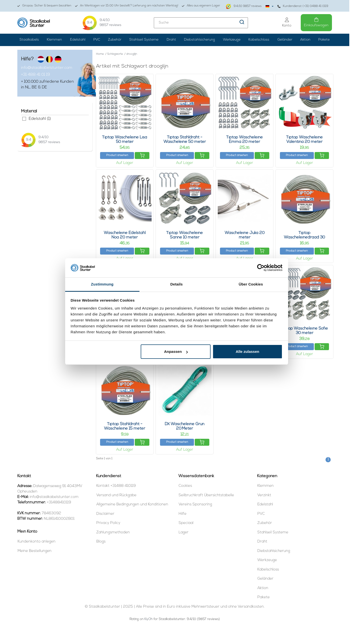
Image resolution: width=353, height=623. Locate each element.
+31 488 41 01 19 (35, 75)
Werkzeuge (232, 40)
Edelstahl (77, 40)
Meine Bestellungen (35, 551)
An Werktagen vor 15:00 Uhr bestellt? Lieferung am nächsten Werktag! (126, 5)
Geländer (284, 40)
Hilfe (183, 514)
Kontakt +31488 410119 (116, 486)
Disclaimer (105, 514)
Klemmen (54, 40)
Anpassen (176, 351)
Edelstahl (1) (24, 119)
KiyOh (148, 619)
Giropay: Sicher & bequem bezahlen (44, 5)
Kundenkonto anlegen (36, 542)
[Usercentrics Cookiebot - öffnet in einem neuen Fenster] (260, 267)
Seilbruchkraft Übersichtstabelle (206, 495)
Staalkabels (29, 40)
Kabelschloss (258, 40)
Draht (171, 40)
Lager (184, 532)
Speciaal (186, 523)
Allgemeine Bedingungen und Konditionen (132, 504)
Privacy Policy (108, 523)
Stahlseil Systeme (144, 40)
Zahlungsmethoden (113, 532)
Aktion (305, 40)
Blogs (101, 542)
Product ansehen (117, 155)
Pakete (324, 40)
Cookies (185, 486)
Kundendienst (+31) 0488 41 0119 (302, 6)
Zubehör (114, 40)
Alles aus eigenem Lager (201, 5)
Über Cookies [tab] (251, 284)
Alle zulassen (247, 351)
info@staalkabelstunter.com (46, 68)
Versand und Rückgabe (116, 495)
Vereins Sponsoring (195, 504)
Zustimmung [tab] (102, 284)
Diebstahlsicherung (199, 40)
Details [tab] (176, 284)
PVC (96, 40)
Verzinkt (264, 495)
